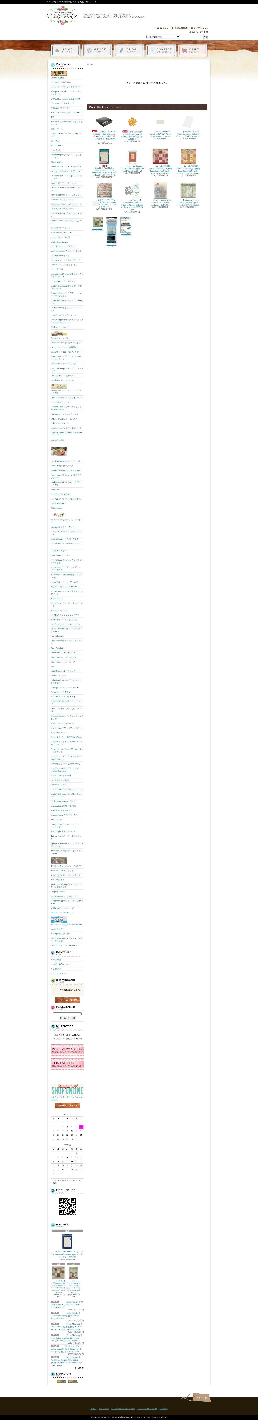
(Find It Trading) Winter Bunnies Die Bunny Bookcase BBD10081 (160, 194)
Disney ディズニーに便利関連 (64, 347)
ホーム (65, 51)
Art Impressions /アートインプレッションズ (66, 177)
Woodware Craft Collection (62, 913)
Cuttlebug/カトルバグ (60, 327)
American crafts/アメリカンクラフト (66, 166)
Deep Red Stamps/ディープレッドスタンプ (67, 369)
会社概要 (57, 959)
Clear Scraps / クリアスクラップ (65, 260)
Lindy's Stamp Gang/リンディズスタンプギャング (67, 561)
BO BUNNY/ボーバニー (61, 233)
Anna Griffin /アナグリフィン (63, 183)
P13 (52, 666)
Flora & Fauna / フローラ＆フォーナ (66, 428)
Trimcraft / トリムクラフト (62, 870)
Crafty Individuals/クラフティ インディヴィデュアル (66, 294)
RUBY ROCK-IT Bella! (60, 780)
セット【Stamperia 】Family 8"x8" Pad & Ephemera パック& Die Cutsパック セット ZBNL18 (104, 195)
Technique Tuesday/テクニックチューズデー (66, 852)
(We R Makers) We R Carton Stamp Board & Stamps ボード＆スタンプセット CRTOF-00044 (66, 1349)
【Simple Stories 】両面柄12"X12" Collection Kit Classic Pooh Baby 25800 (67, 1305)
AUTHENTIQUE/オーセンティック (66, 195)
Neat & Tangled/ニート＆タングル (65, 624)
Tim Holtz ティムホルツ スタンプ (66, 862)
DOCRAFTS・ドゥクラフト (63, 376)
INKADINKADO (58, 503)
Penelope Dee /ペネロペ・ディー (65, 687)
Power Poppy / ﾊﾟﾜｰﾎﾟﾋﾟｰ (61, 692)
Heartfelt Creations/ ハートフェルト (66, 452)
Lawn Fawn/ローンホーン (62, 555)
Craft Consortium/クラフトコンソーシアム (67, 301)
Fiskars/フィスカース (60, 423)
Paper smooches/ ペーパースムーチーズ (66, 642)
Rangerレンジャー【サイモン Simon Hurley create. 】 (66, 757)
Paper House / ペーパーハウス (63, 657)
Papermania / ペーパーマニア (63, 653)
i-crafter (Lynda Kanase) (60, 494)
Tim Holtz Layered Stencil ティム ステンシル (67, 123)
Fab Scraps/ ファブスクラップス (64, 414)
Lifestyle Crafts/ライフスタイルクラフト (66, 533)
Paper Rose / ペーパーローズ (63, 662)
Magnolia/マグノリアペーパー (64, 586)
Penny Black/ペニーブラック (63, 671)
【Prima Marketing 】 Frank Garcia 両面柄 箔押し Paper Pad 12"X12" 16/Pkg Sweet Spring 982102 (67, 1327)
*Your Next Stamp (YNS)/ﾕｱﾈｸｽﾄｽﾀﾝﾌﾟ (67, 921)
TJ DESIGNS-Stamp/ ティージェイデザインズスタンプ (66, 885)
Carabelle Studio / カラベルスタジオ (66, 251)
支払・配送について (97, 51)
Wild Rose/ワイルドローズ (62, 908)
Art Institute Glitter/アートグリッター (66, 171)
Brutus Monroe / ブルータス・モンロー (66, 222)
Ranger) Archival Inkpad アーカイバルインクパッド (67, 750)
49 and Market (56, 162)
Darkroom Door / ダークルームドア (66, 343)
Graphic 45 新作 (59, 75)
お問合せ (161, 51)
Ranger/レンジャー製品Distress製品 (66, 737)
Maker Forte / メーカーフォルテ (64, 582)
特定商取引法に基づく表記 (123, 1408)
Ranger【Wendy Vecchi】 (61, 775)
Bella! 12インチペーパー (61, 228)
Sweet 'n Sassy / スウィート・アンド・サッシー (65, 825)
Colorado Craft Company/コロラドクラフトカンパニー (67, 275)
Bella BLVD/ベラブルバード (63, 209)
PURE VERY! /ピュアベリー (63, 723)
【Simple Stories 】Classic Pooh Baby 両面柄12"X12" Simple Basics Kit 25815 (66, 1316)
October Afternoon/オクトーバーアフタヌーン (66, 630)
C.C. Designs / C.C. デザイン (63, 246)
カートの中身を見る (67, 1000)
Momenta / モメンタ (59, 610)
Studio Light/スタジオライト (63, 831)
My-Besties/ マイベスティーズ (64, 620)
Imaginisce (55, 490)
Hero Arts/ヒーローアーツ (62, 466)
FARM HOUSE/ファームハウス (64, 419)
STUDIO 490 (56, 819)
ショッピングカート (192, 51)
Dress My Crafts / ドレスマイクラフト (67, 398)
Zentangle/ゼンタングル (61, 933)
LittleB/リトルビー (59, 551)
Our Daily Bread (57, 636)
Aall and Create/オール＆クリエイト (66, 204)
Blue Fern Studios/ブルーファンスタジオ (67, 214)
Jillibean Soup (56, 508)
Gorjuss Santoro (57, 440)
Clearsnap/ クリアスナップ (62, 103)
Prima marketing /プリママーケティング (67, 702)
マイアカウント (199, 28)
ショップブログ (129, 51)
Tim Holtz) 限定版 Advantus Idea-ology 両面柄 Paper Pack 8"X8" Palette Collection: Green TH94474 (97, 224)
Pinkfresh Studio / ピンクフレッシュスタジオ (67, 717)
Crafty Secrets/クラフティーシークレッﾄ (66, 309)
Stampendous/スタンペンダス (63, 806)
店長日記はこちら (67, 1111)
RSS (61, 1381)
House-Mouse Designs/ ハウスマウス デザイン (66, 476)
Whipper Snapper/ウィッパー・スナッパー (67, 902)
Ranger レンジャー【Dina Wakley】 (66, 764)
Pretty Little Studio (58, 732)
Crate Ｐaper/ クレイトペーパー (64, 315)
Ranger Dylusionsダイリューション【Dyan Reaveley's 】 (66, 769)
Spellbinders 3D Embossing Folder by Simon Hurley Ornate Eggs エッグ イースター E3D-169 (67, 1245)
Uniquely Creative (58, 892)
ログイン (162, 28)
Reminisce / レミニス (60, 785)
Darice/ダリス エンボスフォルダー (66, 352)
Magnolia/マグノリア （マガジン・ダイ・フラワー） (67, 568)
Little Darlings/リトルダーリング (65, 539)
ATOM (73, 1381)
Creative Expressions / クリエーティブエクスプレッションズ (67, 321)
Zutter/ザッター (57, 929)
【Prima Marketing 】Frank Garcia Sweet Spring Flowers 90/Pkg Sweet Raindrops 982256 (67, 1338)
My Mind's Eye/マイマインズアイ (65, 615)
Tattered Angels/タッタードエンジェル (66, 837)
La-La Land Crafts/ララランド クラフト (66, 545)
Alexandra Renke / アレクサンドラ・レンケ (66, 189)
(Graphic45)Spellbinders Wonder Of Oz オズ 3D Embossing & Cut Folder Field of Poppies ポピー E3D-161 (104, 162)
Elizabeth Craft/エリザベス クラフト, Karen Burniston (66, 408)
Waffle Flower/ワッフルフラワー (64, 896)
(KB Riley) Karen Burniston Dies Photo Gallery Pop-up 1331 (125, 226)
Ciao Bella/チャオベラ (60, 255)
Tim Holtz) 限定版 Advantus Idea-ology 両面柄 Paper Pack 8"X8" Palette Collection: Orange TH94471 (188, 161)
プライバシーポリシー (147, 1408)
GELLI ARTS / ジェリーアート (64, 945)
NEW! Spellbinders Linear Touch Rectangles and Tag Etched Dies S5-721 (132, 160)
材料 (53, 117)
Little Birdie (56, 150)
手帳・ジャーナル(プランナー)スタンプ (66, 135)
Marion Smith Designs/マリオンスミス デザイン (67, 592)
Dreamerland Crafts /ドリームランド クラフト (66, 389)
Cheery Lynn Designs (59, 242)
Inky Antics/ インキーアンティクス (66, 499)
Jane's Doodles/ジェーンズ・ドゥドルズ (67, 517)
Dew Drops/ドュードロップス (63, 364)
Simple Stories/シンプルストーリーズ (67, 789)
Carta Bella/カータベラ (60, 237)
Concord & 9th (57, 269)
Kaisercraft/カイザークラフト (63, 527)
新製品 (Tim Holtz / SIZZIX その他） (66, 99)
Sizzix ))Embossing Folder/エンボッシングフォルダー (66, 795)
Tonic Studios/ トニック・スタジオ (66, 875)
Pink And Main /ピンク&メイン (64, 697)
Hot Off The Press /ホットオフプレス (66, 470)
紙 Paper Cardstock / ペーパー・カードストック (66, 92)
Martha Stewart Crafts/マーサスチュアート (67, 604)
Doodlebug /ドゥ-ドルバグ (62, 380)
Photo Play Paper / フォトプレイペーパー (66, 710)
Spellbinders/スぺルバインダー (64, 801)
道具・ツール (57, 129)
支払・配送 (104, 1408)
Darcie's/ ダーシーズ (59, 334)
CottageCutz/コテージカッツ (63, 281)
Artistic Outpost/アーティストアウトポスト (66, 156)
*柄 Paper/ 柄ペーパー (60, 108)
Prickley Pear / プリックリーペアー (66, 728)
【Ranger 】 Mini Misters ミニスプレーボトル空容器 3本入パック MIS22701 (111, 232)
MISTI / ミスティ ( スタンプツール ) (66, 112)
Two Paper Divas (57, 880)
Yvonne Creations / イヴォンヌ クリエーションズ (66, 939)
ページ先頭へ (201, 1397)
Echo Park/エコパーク (60, 402)
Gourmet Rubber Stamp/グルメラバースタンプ (66, 433)
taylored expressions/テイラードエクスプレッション (67, 844)
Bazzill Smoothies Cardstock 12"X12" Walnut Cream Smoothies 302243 (160, 126)
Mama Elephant (57, 598)
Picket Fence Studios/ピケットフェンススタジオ (66, 681)
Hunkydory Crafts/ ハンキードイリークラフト (66, 483)
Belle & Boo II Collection (61, 82)
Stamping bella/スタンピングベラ (65, 815)
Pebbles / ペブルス (58, 675)
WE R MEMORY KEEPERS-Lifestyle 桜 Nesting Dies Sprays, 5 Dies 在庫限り (133, 127)
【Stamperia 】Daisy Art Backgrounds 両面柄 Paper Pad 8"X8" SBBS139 (188, 194)
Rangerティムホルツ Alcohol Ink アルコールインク (66, 743)
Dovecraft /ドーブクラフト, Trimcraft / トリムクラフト (67, 357)
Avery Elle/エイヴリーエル (62, 200)
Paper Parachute (57, 648)
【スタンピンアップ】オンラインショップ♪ (67, 1097)
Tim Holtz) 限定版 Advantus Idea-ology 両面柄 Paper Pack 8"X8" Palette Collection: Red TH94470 (160, 161)
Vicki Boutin (56, 141)
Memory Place (56, 145)
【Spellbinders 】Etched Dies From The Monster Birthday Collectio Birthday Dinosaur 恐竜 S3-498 (132, 196)
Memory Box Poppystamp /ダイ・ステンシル (67, 576)
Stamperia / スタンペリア (61, 810)
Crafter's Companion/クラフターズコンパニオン (66, 287)
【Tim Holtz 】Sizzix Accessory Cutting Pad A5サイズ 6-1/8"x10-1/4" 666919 (188, 126)
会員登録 (179, 28)
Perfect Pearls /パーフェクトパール (66, 87)
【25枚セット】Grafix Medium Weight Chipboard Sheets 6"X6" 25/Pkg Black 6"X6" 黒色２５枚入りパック (104, 128)
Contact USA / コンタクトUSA (64, 265)
